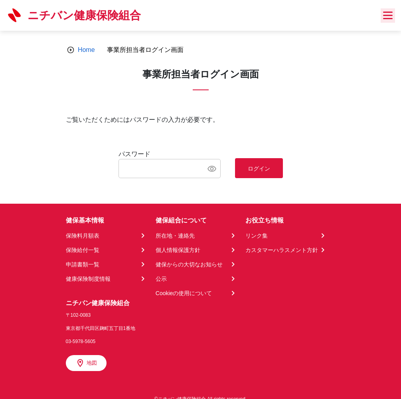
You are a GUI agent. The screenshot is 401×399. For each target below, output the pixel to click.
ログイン (259, 168)
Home (86, 49)
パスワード (134, 154)
